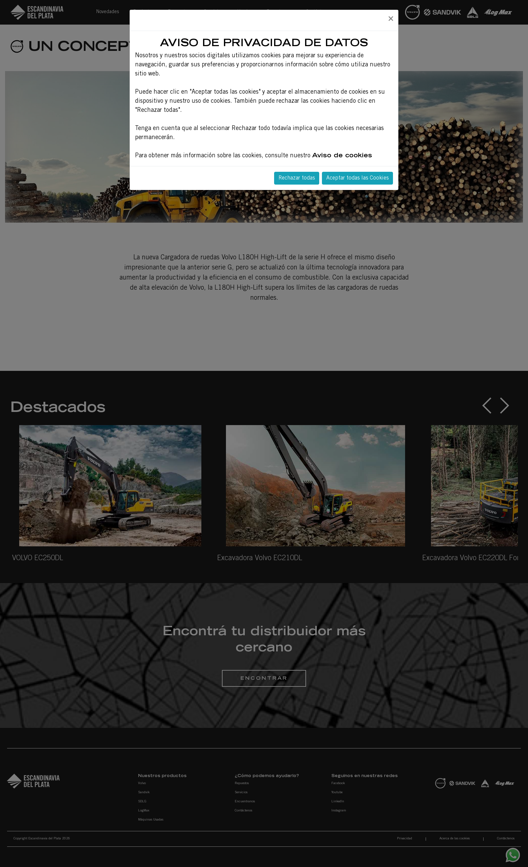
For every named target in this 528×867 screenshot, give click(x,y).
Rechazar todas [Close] (296, 178)
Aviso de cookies (342, 156)
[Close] (390, 19)
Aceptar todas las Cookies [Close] (357, 178)
